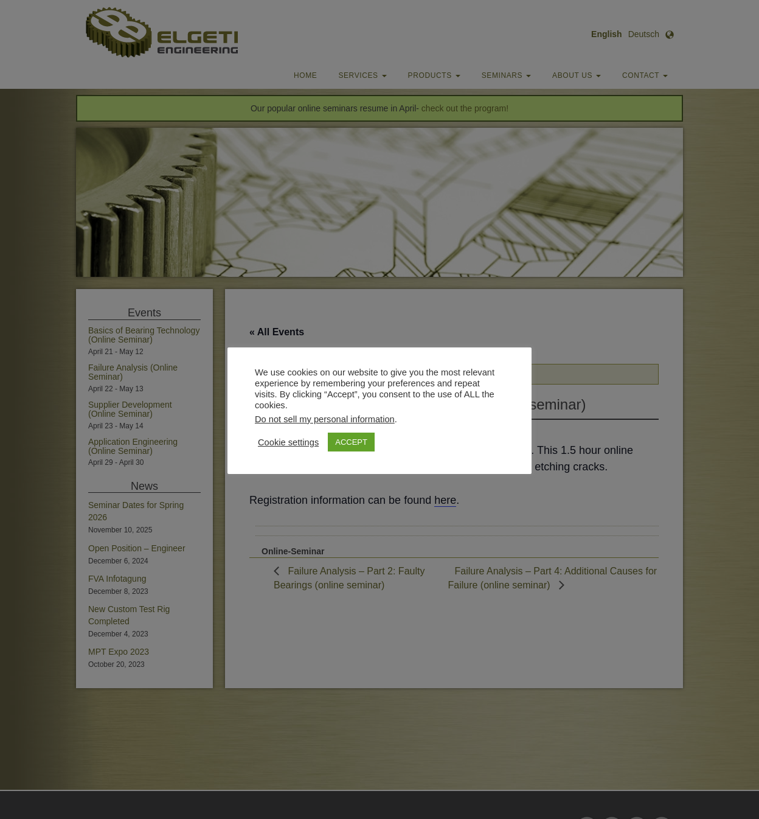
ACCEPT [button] (351, 442)
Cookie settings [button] (288, 442)
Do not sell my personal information (325, 419)
